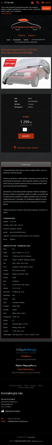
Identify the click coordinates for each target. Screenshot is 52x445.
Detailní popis (26, 164)
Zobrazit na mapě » (10, 411)
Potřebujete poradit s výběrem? (26, 147)
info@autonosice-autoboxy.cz (18, 421)
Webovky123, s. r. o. (37, 441)
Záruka (40, 385)
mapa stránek (31, 437)
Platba (26, 385)
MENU (48, 2)
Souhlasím (46, 8)
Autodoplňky (17, 39)
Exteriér (26, 39)
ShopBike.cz (26, 356)
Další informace (6, 13)
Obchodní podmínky (15, 385)
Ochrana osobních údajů (26, 387)
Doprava (33, 385)
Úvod (8, 39)
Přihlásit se (21, 35)
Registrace (31, 35)
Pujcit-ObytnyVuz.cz (26, 369)
